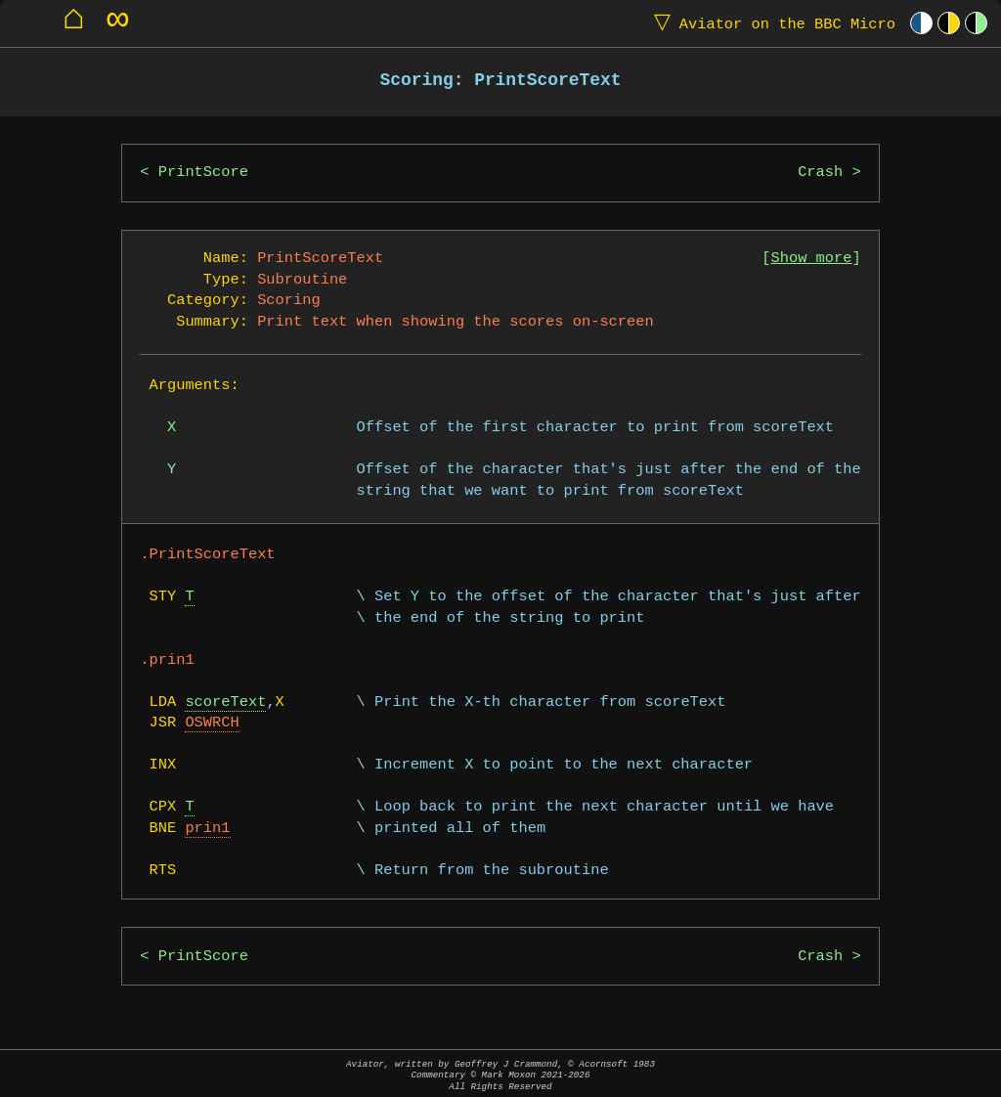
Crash (820, 172)
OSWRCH (212, 723)
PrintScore (203, 172)
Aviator (770, 23)
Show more (811, 258)
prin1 (207, 828)
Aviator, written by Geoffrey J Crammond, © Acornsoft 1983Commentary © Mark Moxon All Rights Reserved (500, 1075)
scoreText (225, 702)
